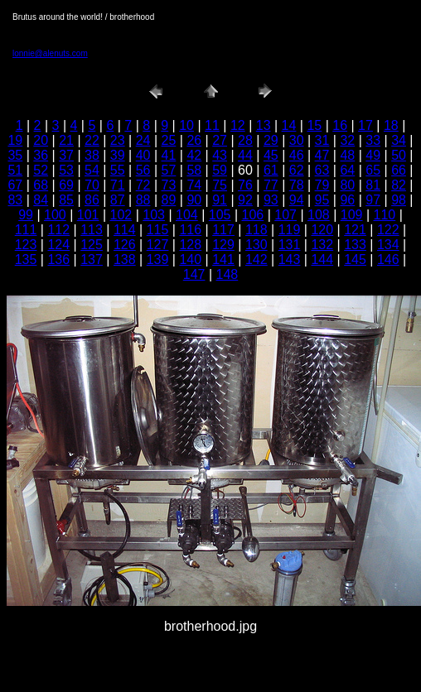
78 (296, 185)
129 (223, 245)
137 (91, 259)
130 (256, 245)
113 (91, 230)
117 (223, 230)
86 (92, 200)
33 (372, 140)
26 (193, 140)
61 (271, 170)
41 (169, 155)
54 (92, 170)
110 (385, 215)
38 (92, 155)
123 (26, 245)
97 (372, 200)
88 (143, 200)
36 (40, 155)
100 (55, 215)
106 (253, 215)
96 (347, 200)
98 (398, 200)
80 (347, 185)
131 (289, 245)
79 (322, 185)
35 (14, 155)
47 (322, 155)
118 (256, 230)
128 (190, 245)
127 (158, 245)
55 (117, 170)
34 (398, 140)
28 (245, 140)
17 (365, 125)
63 (322, 170)
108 (318, 215)
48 (347, 155)
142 (256, 259)
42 (193, 155)
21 (66, 140)
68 (40, 185)
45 (271, 155)
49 (372, 155)
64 (347, 170)
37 (66, 155)
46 (296, 155)
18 (391, 125)
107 (285, 215)
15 (314, 125)
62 (296, 170)
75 (219, 185)
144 (322, 259)
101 (88, 215)
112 (58, 230)
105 (220, 215)
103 (154, 215)
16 (339, 125)
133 (355, 245)
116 (190, 230)
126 (125, 245)
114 (125, 230)
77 (271, 185)
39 (117, 155)
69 (66, 185)
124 (58, 245)
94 (296, 200)
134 (388, 245)
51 (14, 170)
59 (219, 170)
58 (193, 170)
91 (219, 200)
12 (237, 125)
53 (66, 170)
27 (219, 140)
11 (212, 125)
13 (263, 125)
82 (398, 185)
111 (26, 230)
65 (372, 170)
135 (26, 259)
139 (158, 259)
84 (40, 200)
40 (143, 155)
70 (92, 185)
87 (117, 200)
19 (14, 140)
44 (245, 155)
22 (92, 140)
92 (245, 200)
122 (388, 230)
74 (193, 185)
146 (388, 259)
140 (190, 259)
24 (143, 140)
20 (40, 140)
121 (355, 230)
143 (289, 259)
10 (186, 125)
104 (187, 215)
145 (355, 259)
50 (398, 155)
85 (66, 200)
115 (158, 230)
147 (194, 274)
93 (271, 200)
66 (398, 170)
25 (169, 140)
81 (372, 185)
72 (143, 185)
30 (296, 140)
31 (322, 140)
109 (352, 215)
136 (58, 259)
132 (322, 245)
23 (117, 140)
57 (169, 170)
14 (289, 125)
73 (169, 185)
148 (227, 274)
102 (121, 215)
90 (193, 200)
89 (169, 200)
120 (322, 230)
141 (223, 259)
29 (271, 140)
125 (91, 245)
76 (245, 185)
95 (322, 200)
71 (117, 185)
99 (25, 215)
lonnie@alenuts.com (50, 53)
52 (40, 170)
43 (219, 155)
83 (14, 200)
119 (289, 230)
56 (143, 170)
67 (14, 185)
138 (125, 259)
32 (347, 140)
